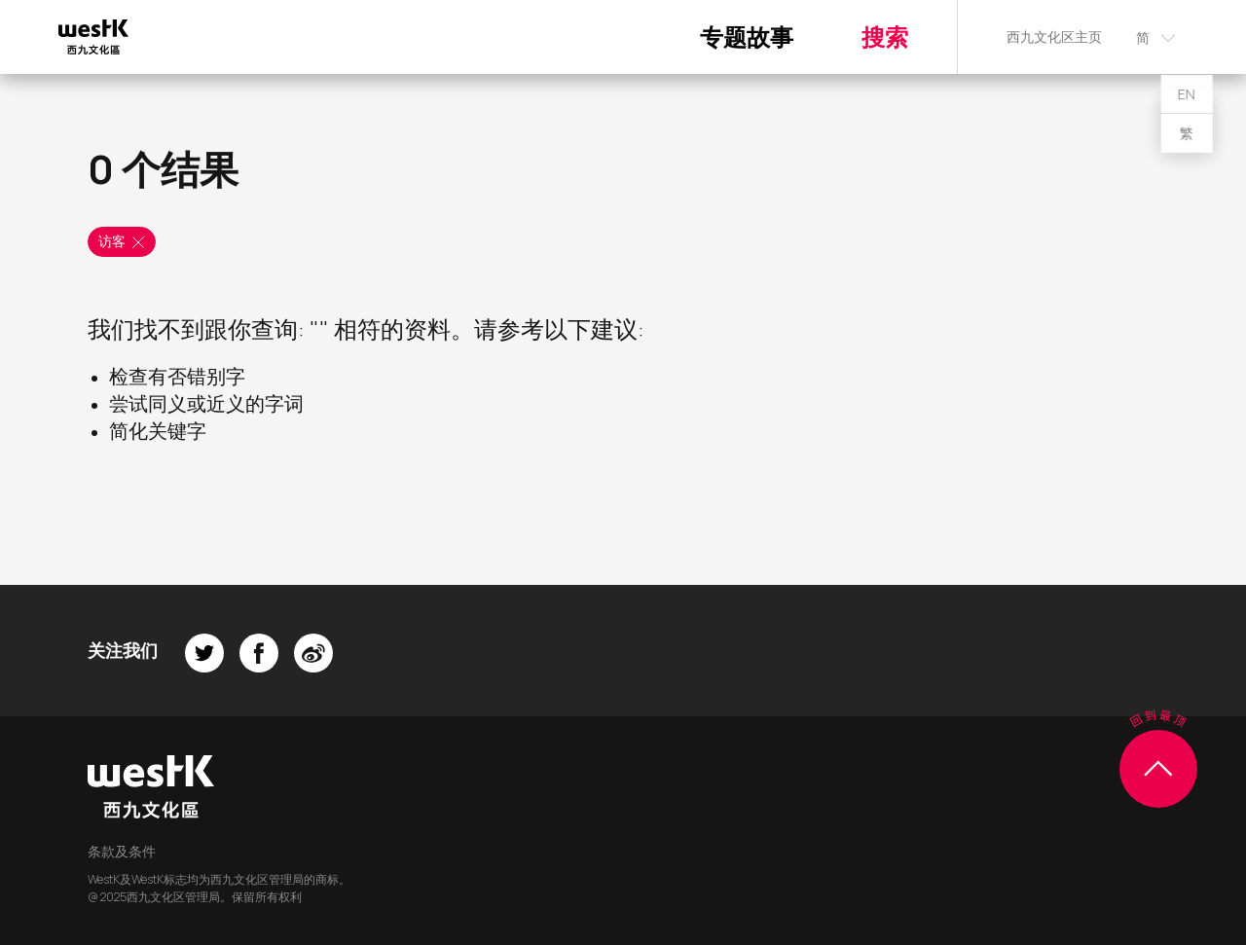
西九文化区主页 (1054, 36)
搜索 (884, 36)
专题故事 (746, 36)
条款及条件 (122, 851)
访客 (122, 242)
